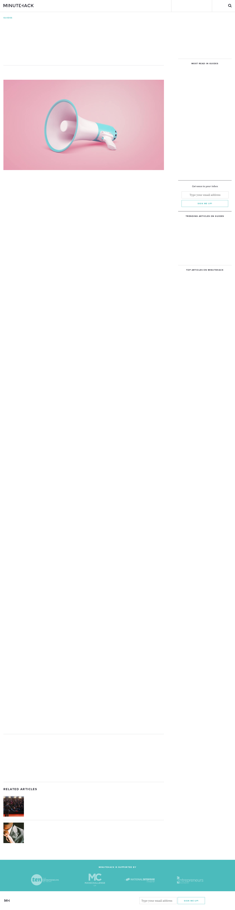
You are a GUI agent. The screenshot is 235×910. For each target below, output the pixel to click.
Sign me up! (205, 203)
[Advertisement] (83, 758)
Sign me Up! (191, 900)
